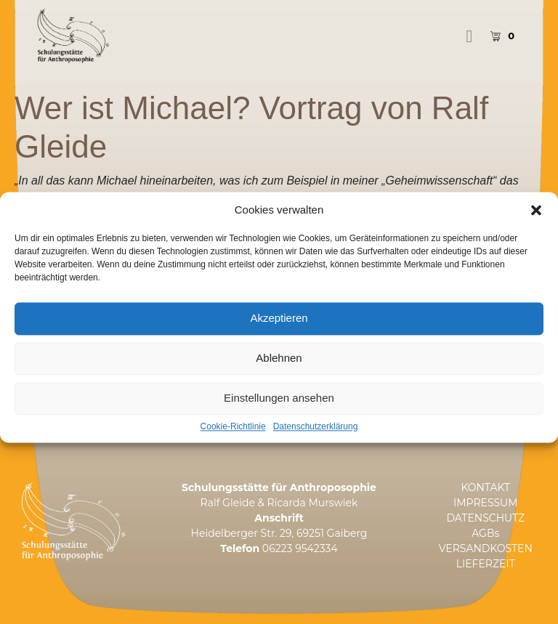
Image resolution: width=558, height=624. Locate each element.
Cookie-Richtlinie (233, 441)
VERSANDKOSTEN (486, 548)
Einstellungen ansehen (279, 413)
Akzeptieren (278, 333)
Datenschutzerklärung (315, 441)
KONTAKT (485, 487)
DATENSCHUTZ (485, 517)
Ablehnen (279, 373)
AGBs (485, 533)
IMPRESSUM (485, 502)
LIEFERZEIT (485, 563)
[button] (536, 224)
